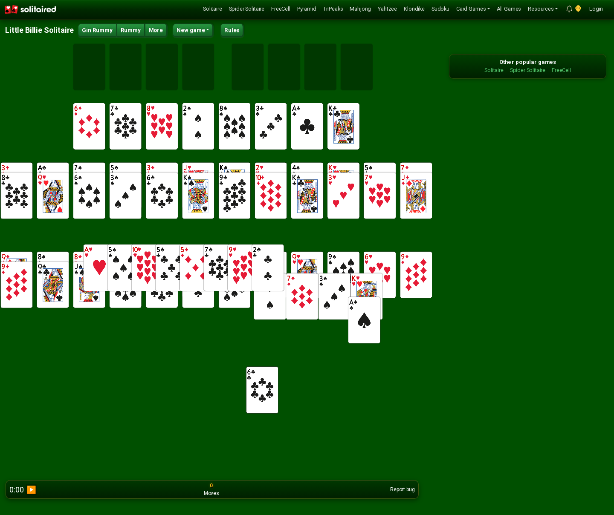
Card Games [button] (471, 9)
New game (191, 30)
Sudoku (440, 9)
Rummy (131, 30)
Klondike (414, 9)
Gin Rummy (97, 30)
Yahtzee (387, 9)
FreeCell (280, 9)
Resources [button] (541, 9)
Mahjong (360, 9)
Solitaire (212, 9)
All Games (509, 9)
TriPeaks (333, 9)
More (156, 30)
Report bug (402, 489)
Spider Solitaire (246, 9)
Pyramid (306, 9)
